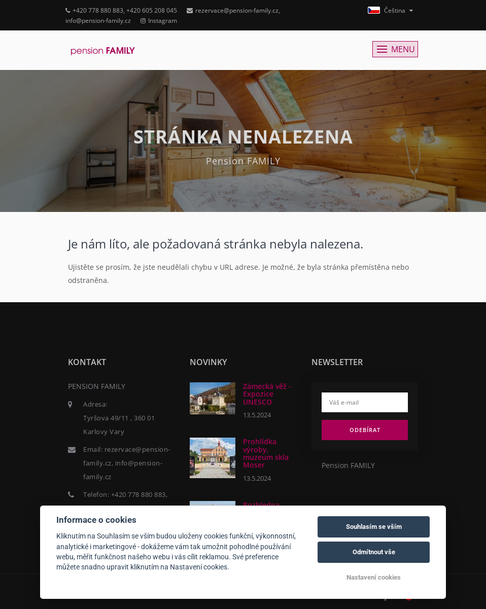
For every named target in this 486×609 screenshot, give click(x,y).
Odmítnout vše (374, 552)
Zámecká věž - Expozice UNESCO (267, 394)
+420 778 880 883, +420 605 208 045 (121, 10)
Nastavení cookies (373, 577)
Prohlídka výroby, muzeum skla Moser (266, 453)
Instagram (159, 20)
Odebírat (365, 430)
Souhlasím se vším (374, 526)
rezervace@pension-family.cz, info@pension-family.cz (126, 463)
